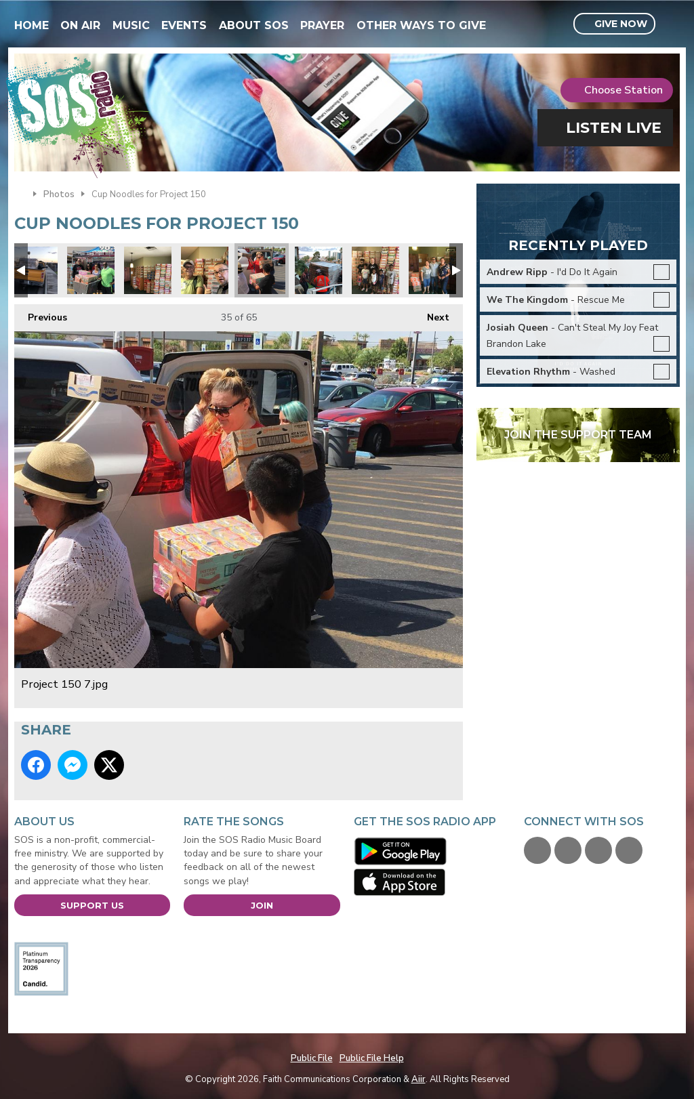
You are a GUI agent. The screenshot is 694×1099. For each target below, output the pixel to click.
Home (31, 25)
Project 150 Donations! (375, 270)
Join (262, 905)
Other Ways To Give (421, 25)
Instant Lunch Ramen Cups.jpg (147, 270)
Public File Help (372, 1058)
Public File (312, 1058)
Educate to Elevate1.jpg (318, 270)
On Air (80, 25)
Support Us (92, 905)
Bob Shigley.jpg (204, 270)
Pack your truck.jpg (34, 270)
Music (131, 25)
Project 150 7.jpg (261, 270)
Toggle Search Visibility (671, 24)
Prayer (322, 25)
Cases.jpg (91, 270)
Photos (59, 194)
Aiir (418, 1079)
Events (184, 25)
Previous (40, 314)
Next (431, 314)
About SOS (254, 25)
